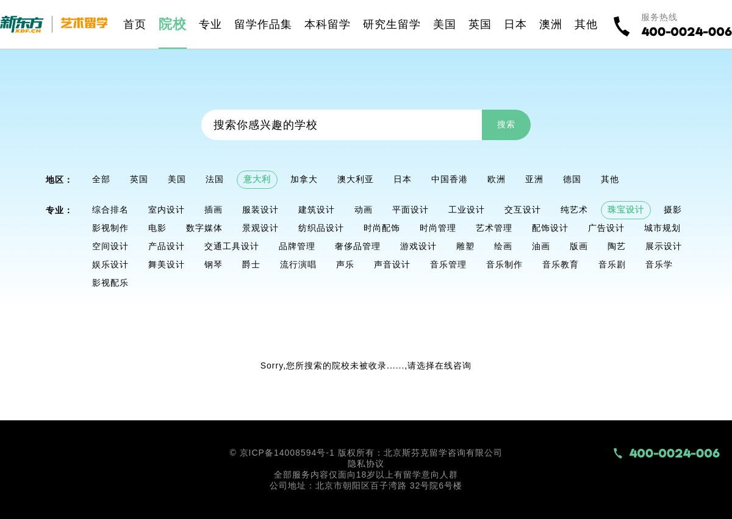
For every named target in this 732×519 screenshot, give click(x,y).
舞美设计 (166, 264)
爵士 (251, 264)
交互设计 (522, 209)
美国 (177, 179)
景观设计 (260, 228)
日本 (402, 179)
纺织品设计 (321, 228)
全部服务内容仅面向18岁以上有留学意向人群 (366, 474)
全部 (101, 179)
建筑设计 (316, 209)
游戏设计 (418, 246)
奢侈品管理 (358, 246)
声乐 (345, 264)
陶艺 (617, 246)
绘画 (503, 246)
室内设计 (166, 209)
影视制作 (110, 228)
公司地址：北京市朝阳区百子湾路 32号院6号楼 (366, 485)
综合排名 (110, 209)
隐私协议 (366, 463)
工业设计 (466, 209)
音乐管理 (448, 264)
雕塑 (465, 246)
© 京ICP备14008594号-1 (281, 452)
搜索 (506, 124)
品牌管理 (297, 246)
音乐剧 (612, 264)
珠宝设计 (626, 209)
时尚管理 (438, 228)
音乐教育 (560, 264)
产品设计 (166, 246)
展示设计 (663, 246)
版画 (579, 246)
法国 (215, 179)
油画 (541, 246)
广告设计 (606, 228)
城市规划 (662, 228)
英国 (139, 179)
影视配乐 (110, 283)
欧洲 (496, 179)
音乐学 (659, 264)
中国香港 (449, 179)
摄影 (673, 209)
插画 (213, 209)
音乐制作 (504, 264)
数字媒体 (204, 228)
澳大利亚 (355, 179)
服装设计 (260, 209)
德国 (572, 179)
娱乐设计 (110, 264)
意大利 (257, 179)
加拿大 (304, 179)
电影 (157, 228)
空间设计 (110, 246)
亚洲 (534, 179)
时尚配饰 (382, 228)
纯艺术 (574, 209)
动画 (363, 209)
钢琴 (213, 264)
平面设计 (410, 209)
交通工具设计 (231, 246)
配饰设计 (550, 228)
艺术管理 (494, 228)
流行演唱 (298, 264)
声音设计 (392, 264)
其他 (610, 179)
